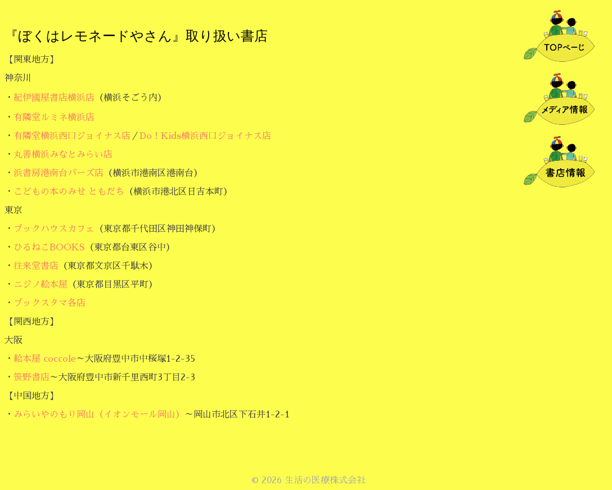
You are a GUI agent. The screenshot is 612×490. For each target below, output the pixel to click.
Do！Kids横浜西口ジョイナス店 (205, 136)
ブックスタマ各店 (50, 303)
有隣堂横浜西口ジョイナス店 (72, 136)
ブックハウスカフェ (54, 228)
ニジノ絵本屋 (41, 284)
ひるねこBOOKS (49, 247)
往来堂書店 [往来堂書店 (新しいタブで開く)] (36, 266)
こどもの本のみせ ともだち (69, 191)
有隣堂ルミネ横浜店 (54, 117)
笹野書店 (32, 377)
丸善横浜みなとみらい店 (63, 154)
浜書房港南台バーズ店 (59, 173)
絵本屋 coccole (45, 358)
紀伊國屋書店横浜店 (54, 97)
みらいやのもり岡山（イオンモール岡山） (99, 414)
